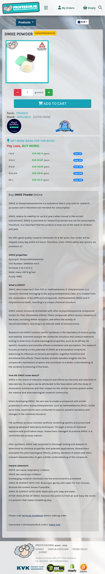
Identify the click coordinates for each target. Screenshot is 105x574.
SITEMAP (43, 552)
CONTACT (39, 549)
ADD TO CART (53, 103)
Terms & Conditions (32, 515)
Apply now (54, 524)
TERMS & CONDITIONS (58, 549)
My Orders (66, 8)
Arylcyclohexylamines (45, 33)
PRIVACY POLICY (80, 549)
